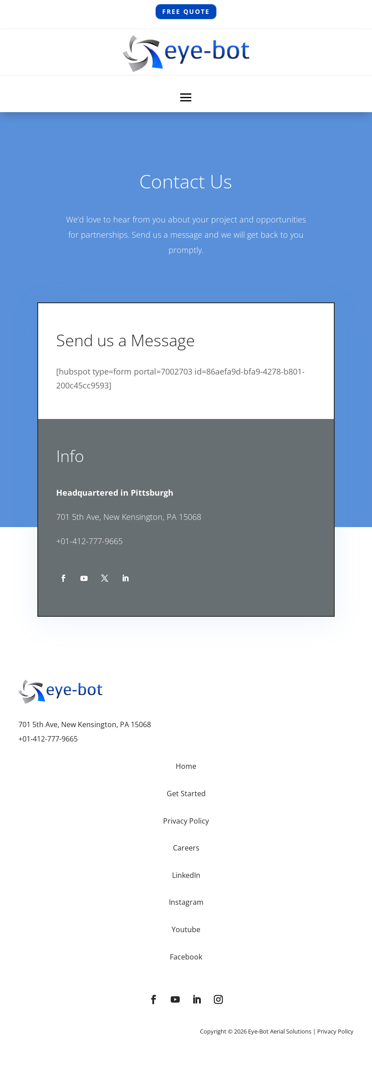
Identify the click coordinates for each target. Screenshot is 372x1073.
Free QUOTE (186, 12)
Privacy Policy (335, 1031)
